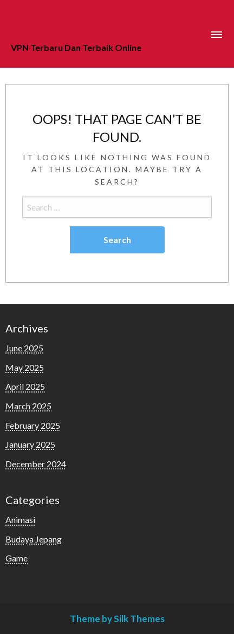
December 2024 (35, 464)
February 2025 (32, 425)
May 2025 (24, 367)
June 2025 (24, 348)
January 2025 (30, 444)
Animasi (20, 519)
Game (16, 558)
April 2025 (25, 386)
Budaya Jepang (33, 539)
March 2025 (28, 406)
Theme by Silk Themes (117, 618)
